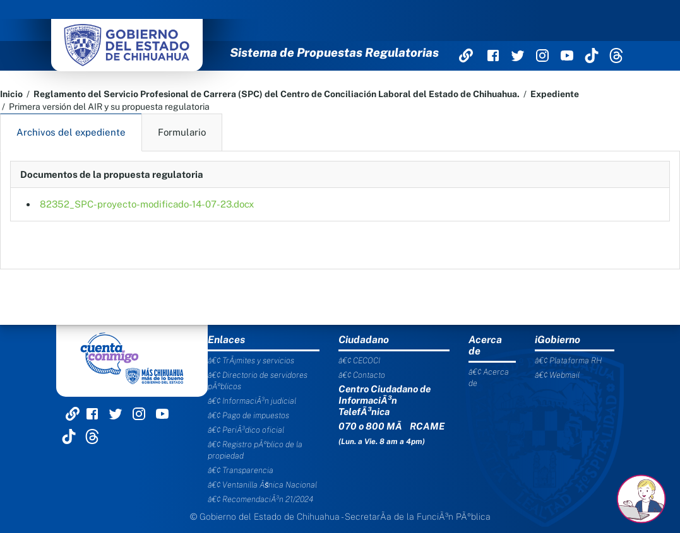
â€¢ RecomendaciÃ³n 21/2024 (260, 499)
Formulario (182, 132)
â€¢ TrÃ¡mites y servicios (251, 360)
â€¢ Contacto (361, 375)
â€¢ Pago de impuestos (248, 415)
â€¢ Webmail (557, 375)
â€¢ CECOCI (359, 360)
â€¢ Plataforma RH (568, 360)
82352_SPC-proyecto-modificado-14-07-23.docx (147, 204)
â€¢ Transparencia (240, 470)
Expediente (554, 94)
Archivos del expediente (71, 132)
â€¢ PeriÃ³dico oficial (246, 430)
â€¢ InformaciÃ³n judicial (252, 401)
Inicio (11, 94)
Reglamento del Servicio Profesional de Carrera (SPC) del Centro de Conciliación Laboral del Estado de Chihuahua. (276, 94)
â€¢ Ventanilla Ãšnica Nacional (263, 484)
